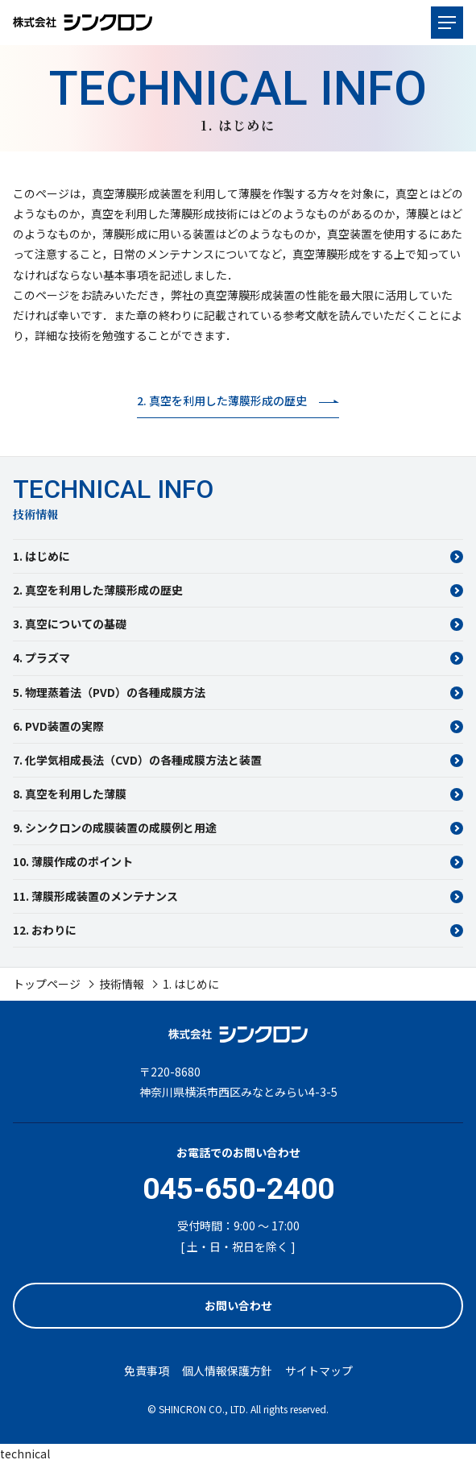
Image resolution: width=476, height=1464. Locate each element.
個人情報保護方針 (227, 1370)
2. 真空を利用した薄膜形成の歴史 (98, 590)
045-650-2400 (238, 1189)
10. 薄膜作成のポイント (73, 861)
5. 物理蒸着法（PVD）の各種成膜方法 (109, 692)
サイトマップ (319, 1370)
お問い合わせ (238, 1305)
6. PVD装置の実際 (58, 726)
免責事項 (146, 1370)
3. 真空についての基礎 (69, 624)
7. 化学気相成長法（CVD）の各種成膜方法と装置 (137, 760)
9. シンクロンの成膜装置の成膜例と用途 (115, 827)
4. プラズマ (41, 657)
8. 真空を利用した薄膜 (69, 794)
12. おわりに (45, 930)
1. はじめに (41, 556)
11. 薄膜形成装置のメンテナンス (95, 896)
